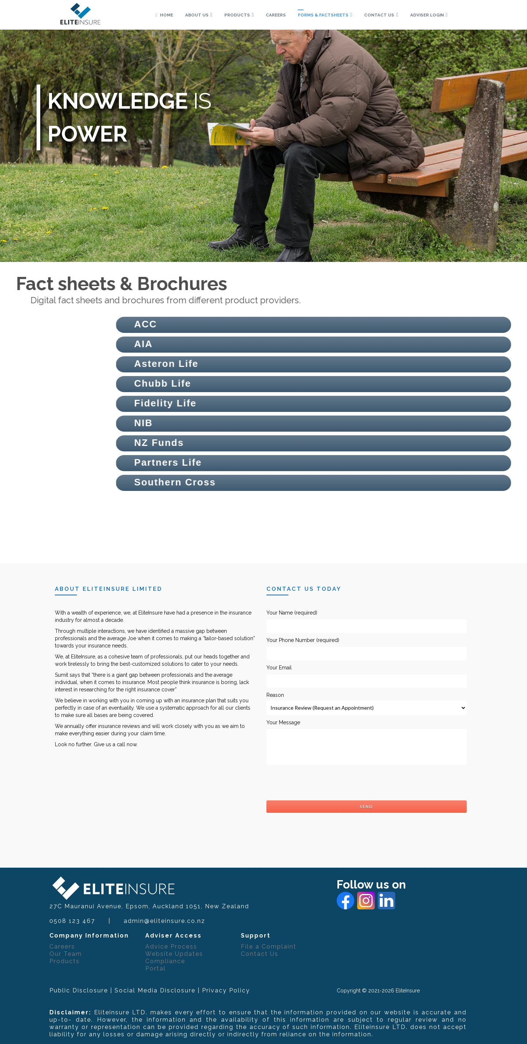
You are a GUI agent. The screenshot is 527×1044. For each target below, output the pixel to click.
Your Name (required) (366, 621)
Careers (62, 946)
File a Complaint (268, 946)
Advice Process (171, 946)
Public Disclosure (78, 990)
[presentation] (322, 782)
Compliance (165, 961)
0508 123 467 (72, 920)
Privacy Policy (226, 990)
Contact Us (260, 953)
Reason (366, 703)
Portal (155, 968)
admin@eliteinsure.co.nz (164, 920)
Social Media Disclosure (155, 990)
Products (64, 961)
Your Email (366, 676)
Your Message (366, 742)
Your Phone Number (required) (366, 648)
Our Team (65, 953)
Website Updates (174, 953)
